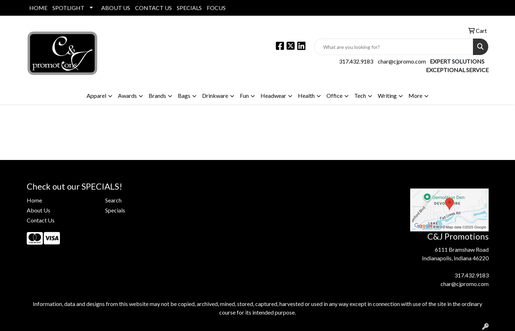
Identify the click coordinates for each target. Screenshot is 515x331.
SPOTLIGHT (68, 7)
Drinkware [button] (215, 95)
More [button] (415, 95)
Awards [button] (127, 95)
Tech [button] (360, 95)
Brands (157, 95)
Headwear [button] (273, 95)
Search (113, 200)
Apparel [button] (96, 95)
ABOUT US (115, 7)
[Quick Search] (393, 47)
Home (34, 200)
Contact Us (41, 220)
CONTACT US (153, 7)
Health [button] (306, 95)
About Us (38, 210)
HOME (38, 7)
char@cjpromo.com (402, 61)
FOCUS (216, 7)
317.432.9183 (356, 61)
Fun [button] (244, 95)
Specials (115, 210)
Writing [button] (387, 95)
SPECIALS (189, 7)
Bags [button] (184, 95)
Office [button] (334, 95)
